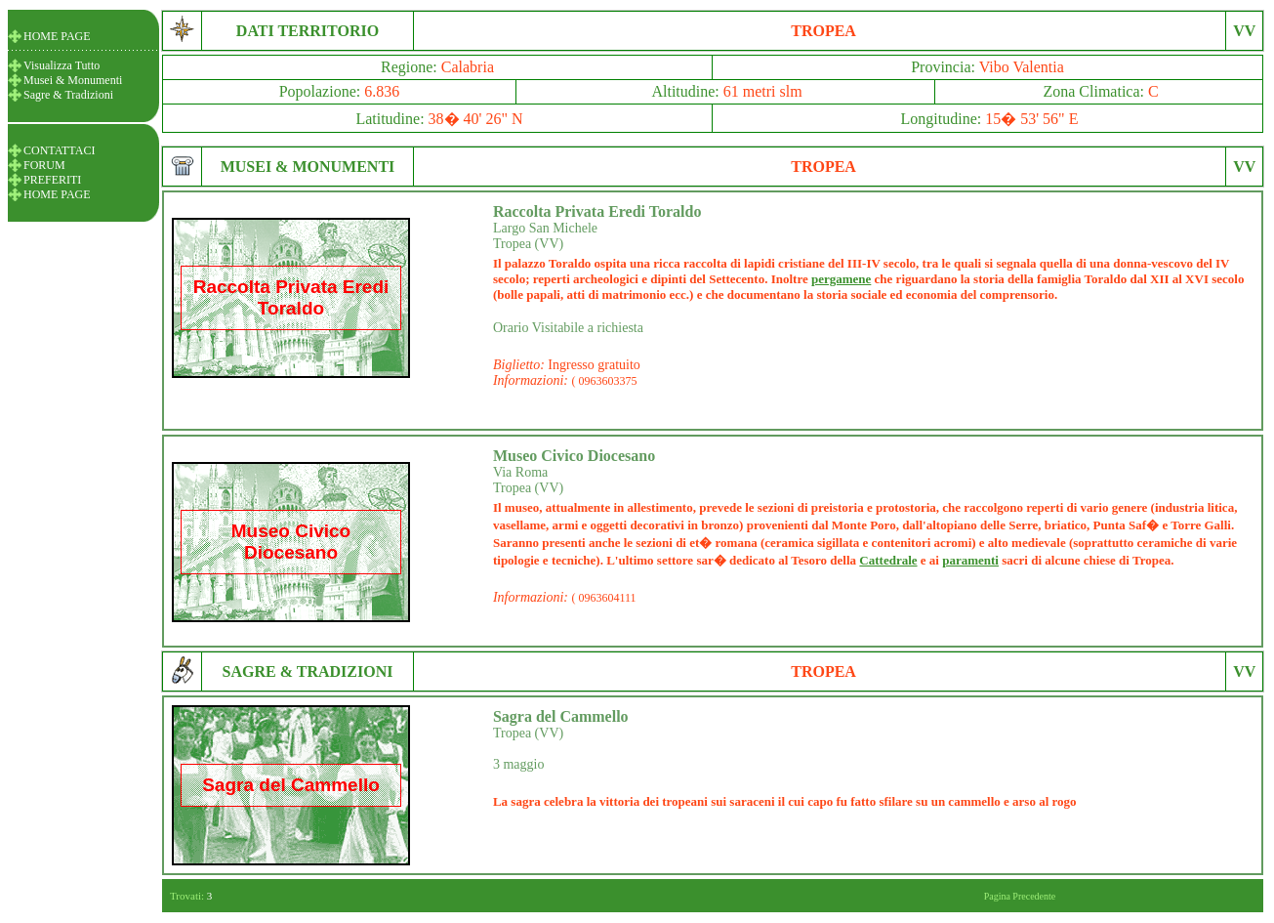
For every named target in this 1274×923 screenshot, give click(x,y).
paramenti (970, 560)
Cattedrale (888, 560)
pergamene (841, 279)
